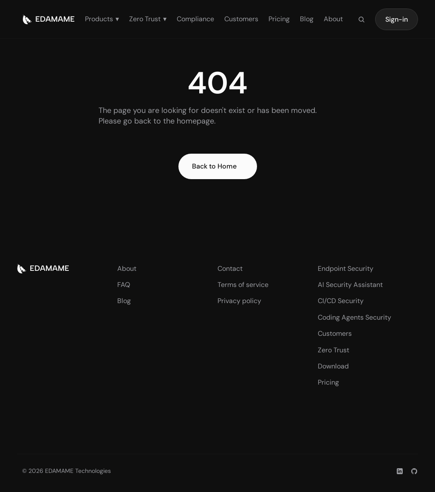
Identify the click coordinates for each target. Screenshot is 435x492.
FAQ (123, 284)
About (333, 18)
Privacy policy (239, 300)
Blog (307, 18)
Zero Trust (333, 350)
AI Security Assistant (350, 284)
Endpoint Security (345, 268)
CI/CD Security (341, 300)
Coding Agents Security (354, 317)
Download (333, 366)
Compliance (195, 18)
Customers (241, 18)
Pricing (279, 18)
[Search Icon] (361, 19)
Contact (230, 268)
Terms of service (243, 284)
